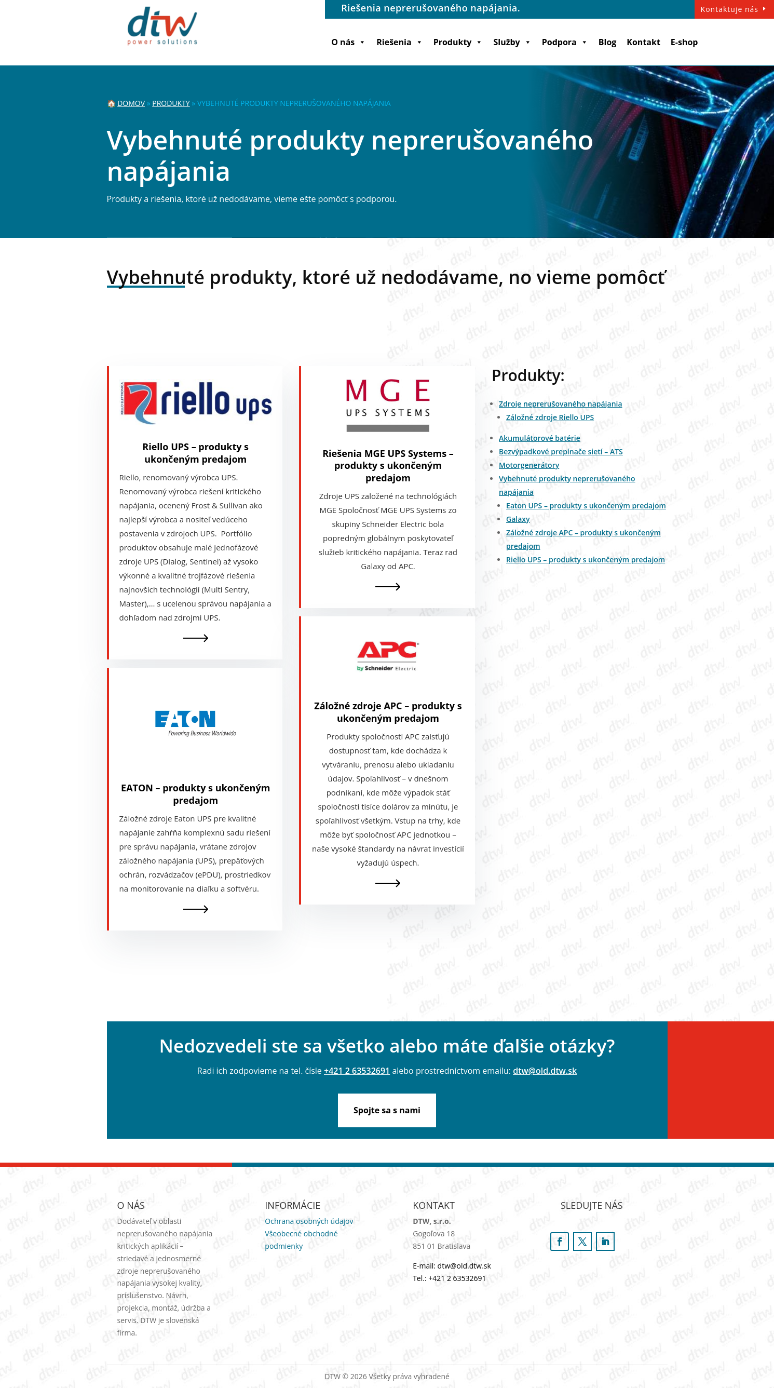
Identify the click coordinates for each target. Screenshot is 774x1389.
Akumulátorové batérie (539, 438)
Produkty (458, 42)
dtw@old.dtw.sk (545, 1070)
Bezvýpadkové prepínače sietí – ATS (561, 451)
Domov (131, 103)
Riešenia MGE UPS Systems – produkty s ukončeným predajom (388, 465)
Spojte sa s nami (387, 1110)
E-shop (684, 42)
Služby (512, 42)
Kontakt (643, 42)
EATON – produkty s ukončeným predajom (195, 793)
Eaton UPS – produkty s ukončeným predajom (586, 505)
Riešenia (399, 42)
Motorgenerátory (529, 465)
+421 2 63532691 (357, 1070)
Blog (608, 42)
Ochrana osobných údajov (309, 1223)
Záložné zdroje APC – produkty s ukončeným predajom (387, 711)
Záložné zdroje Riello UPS (550, 417)
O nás (348, 42)
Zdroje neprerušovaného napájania (560, 404)
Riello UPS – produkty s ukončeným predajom (195, 452)
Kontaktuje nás (729, 9)
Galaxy (518, 519)
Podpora (565, 42)
